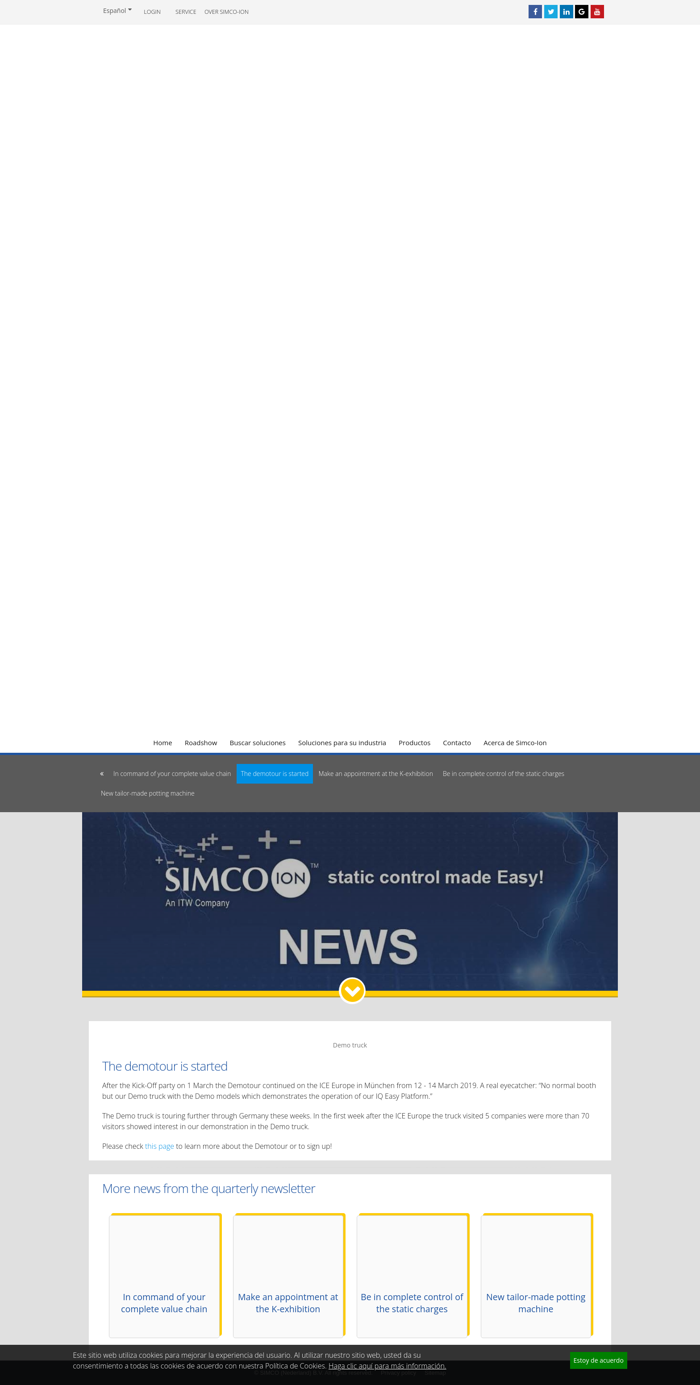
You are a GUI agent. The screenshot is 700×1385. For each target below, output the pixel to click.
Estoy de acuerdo (599, 1360)
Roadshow (201, 742)
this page (159, 1146)
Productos (414, 742)
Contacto (457, 742)
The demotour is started (275, 773)
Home (162, 742)
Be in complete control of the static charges (503, 773)
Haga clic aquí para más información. (387, 1366)
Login (152, 12)
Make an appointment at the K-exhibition (375, 773)
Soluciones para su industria (342, 742)
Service (185, 12)
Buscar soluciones (257, 742)
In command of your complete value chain (172, 773)
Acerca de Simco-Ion (514, 742)
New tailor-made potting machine (148, 793)
